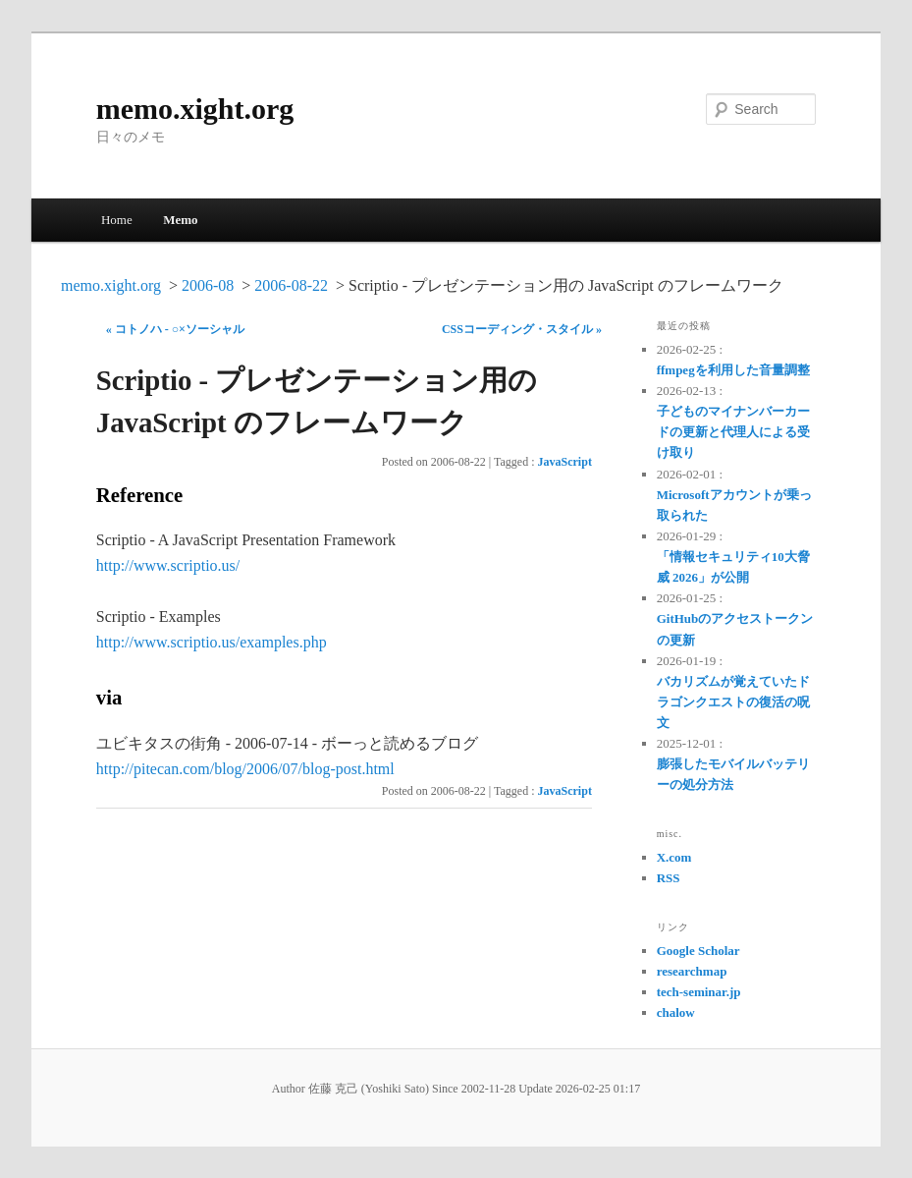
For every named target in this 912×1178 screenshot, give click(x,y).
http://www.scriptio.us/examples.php (211, 642)
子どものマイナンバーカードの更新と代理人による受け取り (733, 432)
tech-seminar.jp (699, 991)
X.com (674, 857)
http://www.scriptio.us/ (168, 565)
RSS (668, 877)
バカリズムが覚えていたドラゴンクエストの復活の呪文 (733, 702)
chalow (676, 1012)
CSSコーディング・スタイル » (522, 329)
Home (117, 219)
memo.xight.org (195, 108)
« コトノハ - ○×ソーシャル (175, 329)
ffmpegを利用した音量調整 (733, 370)
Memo (180, 219)
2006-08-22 (291, 285)
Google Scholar (698, 950)
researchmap (692, 971)
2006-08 (208, 285)
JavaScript (565, 462)
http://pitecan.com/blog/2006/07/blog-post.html (245, 768)
